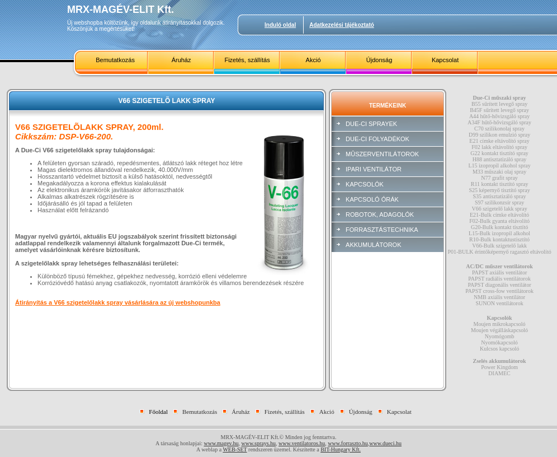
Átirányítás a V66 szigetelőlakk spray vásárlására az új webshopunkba (117, 302)
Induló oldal (280, 25)
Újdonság (379, 60)
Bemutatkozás (115, 60)
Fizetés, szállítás (247, 60)
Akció (313, 60)
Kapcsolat (445, 60)
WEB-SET (235, 449)
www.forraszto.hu (348, 443)
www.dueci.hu (385, 443)
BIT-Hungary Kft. (340, 449)
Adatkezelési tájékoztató (341, 25)
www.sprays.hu (258, 443)
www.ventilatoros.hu (301, 443)
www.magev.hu (221, 443)
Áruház (181, 60)
